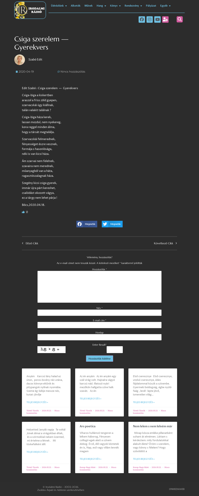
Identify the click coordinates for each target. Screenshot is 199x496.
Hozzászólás (99, 269)
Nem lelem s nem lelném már (152, 426)
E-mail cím (99, 320)
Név (99, 308)
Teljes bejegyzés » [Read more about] (37, 402)
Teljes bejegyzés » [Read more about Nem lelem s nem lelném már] (144, 459)
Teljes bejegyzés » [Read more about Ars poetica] (90, 459)
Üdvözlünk (59, 6)
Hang (101, 6)
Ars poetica (88, 426)
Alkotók (75, 5)
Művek (88, 5)
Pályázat (151, 5)
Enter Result (99, 344)
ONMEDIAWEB (177, 489)
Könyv (115, 6)
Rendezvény (133, 6)
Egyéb (165, 6)
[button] (180, 19)
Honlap (99, 332)
